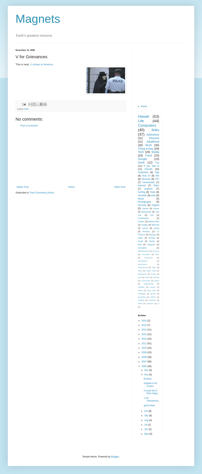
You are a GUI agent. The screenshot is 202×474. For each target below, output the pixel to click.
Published (143, 172)
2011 (144, 343)
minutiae (142, 195)
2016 (144, 320)
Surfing (141, 192)
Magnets (38, 18)
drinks (156, 281)
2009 (144, 352)
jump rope (151, 290)
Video (156, 185)
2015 (144, 325)
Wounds (146, 179)
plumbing (141, 297)
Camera (155, 251)
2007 (144, 361)
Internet (142, 185)
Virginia (155, 205)
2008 (144, 357)
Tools (152, 192)
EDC (157, 254)
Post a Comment (29, 125)
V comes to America (41, 64)
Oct (146, 411)
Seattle (144, 225)
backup (152, 234)
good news (149, 405)
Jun (146, 429)
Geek (141, 162)
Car (157, 162)
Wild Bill (155, 225)
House (156, 208)
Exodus (148, 378)
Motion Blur (154, 221)
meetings (141, 294)
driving (152, 238)
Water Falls (151, 271)
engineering (148, 284)
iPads (140, 290)
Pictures (154, 138)
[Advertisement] (71, 156)
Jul (146, 424)
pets (153, 195)
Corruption (146, 254)
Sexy (140, 271)
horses (152, 287)
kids (140, 244)
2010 (144, 348)
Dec (146, 370)
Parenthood (143, 267)
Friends (148, 169)
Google (142, 159)
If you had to (151, 166)
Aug (146, 420)
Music (141, 198)
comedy (156, 277)
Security (142, 205)
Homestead (148, 182)
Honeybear (142, 261)
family (152, 241)
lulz (151, 215)
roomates (142, 248)
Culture (141, 221)
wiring (156, 228)
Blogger (115, 456)
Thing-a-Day (145, 148)
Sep (146, 415)
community (145, 281)
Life (141, 121)
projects (149, 188)
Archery (146, 231)
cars (139, 277)
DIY (157, 179)
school (145, 228)
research (152, 300)
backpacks (142, 274)
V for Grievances (151, 399)
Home (71, 187)
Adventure (152, 134)
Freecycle (149, 258)
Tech (141, 152)
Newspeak (146, 212)
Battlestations (143, 251)
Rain (154, 267)
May (146, 434)
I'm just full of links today (151, 392)
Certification (143, 218)
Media (155, 152)
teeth (140, 303)
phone (153, 294)
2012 (144, 338)
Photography (144, 201)
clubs (147, 277)
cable (140, 238)
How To (146, 175)
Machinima (142, 264)
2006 (144, 366)
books (153, 274)
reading (141, 300)
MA (157, 175)
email (140, 241)
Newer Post (23, 187)
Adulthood (153, 141)
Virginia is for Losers (150, 384)
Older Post (119, 187)
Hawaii (143, 116)
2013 (144, 334)
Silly (157, 172)
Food (148, 155)
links (26, 109)
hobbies (141, 287)
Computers (147, 125)
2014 (144, 329)
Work (148, 145)
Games (145, 208)
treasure (149, 303)
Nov (146, 374)
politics (153, 297)
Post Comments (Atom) (42, 192)
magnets (151, 244)
